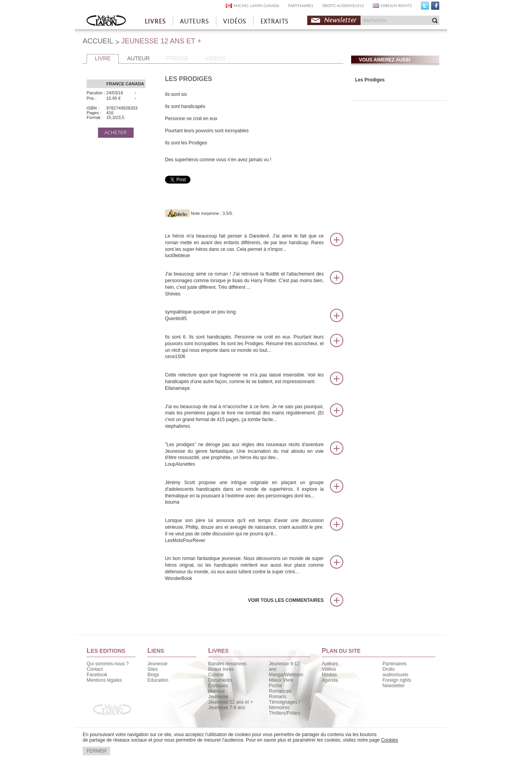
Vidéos (329, 669)
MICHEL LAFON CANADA (256, 5)
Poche (275, 685)
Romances (280, 691)
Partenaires (394, 663)
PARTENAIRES (300, 5)
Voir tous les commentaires (286, 600)
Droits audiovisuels (395, 671)
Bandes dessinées (227, 663)
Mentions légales (104, 680)
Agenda (330, 680)
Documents (220, 680)
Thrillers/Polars (284, 713)
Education (157, 680)
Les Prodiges (369, 80)
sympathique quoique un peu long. (244, 315)
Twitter (425, 7)
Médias (329, 674)
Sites (152, 669)
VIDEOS (215, 58)
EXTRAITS (274, 21)
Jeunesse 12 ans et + (230, 702)
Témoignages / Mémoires (284, 704)
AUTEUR (138, 58)
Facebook (435, 7)
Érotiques (218, 685)
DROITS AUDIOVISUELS (343, 5)
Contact (95, 669)
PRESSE (177, 58)
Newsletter (340, 20)
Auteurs (330, 663)
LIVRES (155, 21)
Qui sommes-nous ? (108, 663)
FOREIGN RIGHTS (396, 5)
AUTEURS (194, 21)
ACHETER (115, 132)
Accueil (106, 21)
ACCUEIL (98, 41)
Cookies (389, 740)
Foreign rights (396, 680)
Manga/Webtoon (286, 674)
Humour (216, 691)
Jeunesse (157, 663)
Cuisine (216, 674)
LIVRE (103, 58)
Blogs (153, 674)
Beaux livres (221, 669)
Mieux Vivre (281, 680)
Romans (277, 696)
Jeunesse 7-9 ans (226, 707)
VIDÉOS (234, 21)
